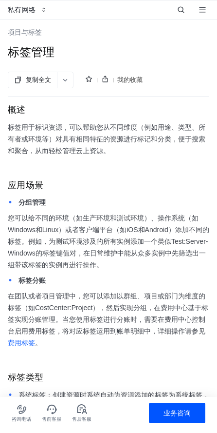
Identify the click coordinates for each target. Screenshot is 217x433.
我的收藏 (130, 79)
